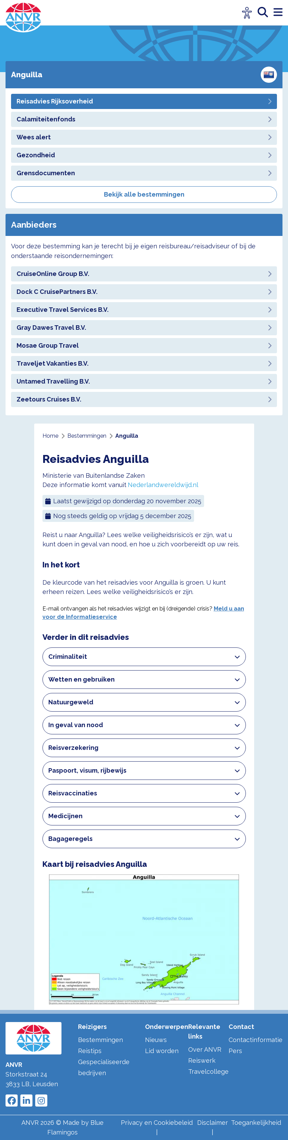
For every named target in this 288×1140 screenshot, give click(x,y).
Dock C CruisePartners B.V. (144, 291)
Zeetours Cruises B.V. (144, 399)
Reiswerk (201, 1060)
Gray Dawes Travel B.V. (144, 327)
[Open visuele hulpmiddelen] (247, 13)
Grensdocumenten (144, 173)
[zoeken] (265, 12)
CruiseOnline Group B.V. (144, 273)
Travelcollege (208, 1071)
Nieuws (156, 1039)
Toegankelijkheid (256, 1122)
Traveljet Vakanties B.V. (144, 363)
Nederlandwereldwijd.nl (163, 484)
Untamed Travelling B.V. (144, 381)
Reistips (90, 1050)
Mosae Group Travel (144, 345)
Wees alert (144, 137)
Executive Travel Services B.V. (144, 309)
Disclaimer (212, 1122)
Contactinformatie (255, 1039)
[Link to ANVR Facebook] (12, 1100)
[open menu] (277, 12)
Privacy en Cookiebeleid (157, 1122)
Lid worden (162, 1050)
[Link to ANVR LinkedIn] (26, 1100)
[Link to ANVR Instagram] (41, 1100)
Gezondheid (144, 155)
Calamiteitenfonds (144, 119)
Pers (235, 1050)
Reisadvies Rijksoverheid (144, 101)
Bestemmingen (100, 1039)
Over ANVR (204, 1049)
